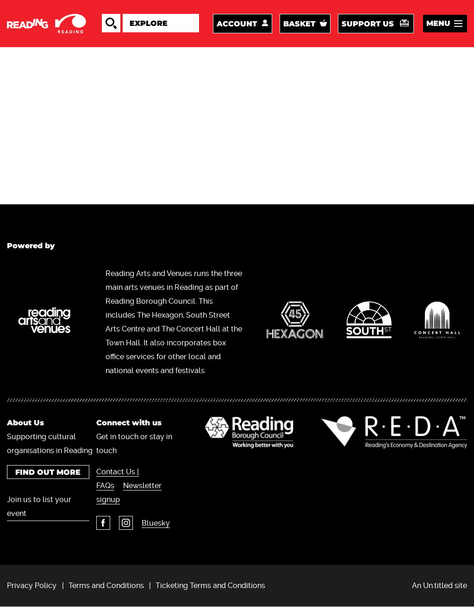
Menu (438, 23)
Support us (368, 23)
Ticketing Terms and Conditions (210, 585)
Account (237, 23)
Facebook (103, 523)
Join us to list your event (39, 506)
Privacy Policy (31, 585)
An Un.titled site (439, 585)
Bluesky (156, 523)
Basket (299, 23)
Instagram (126, 523)
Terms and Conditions (106, 585)
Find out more (48, 472)
